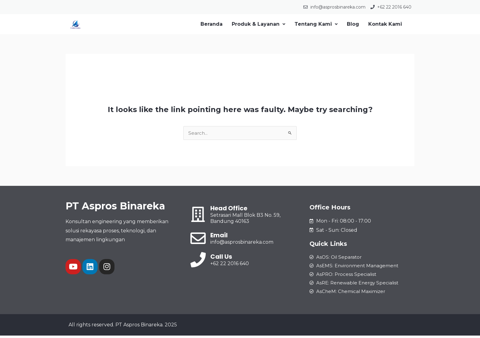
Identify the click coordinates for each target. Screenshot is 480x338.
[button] (258, 24)
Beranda (212, 24)
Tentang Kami (316, 24)
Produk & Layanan (258, 24)
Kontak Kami (385, 24)
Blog (353, 24)
